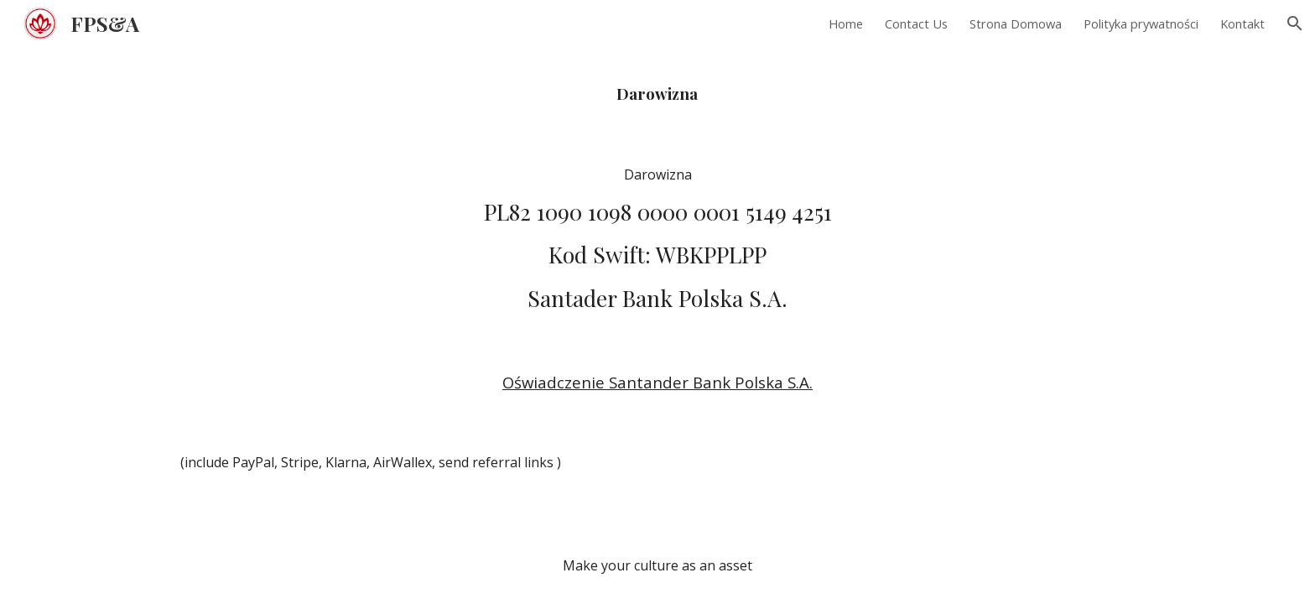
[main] (657, 91)
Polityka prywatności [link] (1141, 23)
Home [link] (846, 23)
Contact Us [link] (916, 23)
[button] (1295, 23)
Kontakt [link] (1242, 23)
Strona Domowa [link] (1015, 23)
